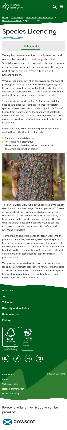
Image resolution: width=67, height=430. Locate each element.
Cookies (5, 379)
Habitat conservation (11, 20)
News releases (10, 314)
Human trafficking (10, 393)
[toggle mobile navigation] (61, 6)
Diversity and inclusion (15, 308)
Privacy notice (8, 374)
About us (7, 290)
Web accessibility (10, 384)
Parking (6, 320)
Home (5, 17)
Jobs (5, 296)
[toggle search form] (54, 6)
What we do (17, 17)
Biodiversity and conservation (39, 17)
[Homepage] (12, 6)
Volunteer (8, 302)
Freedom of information (13, 389)
